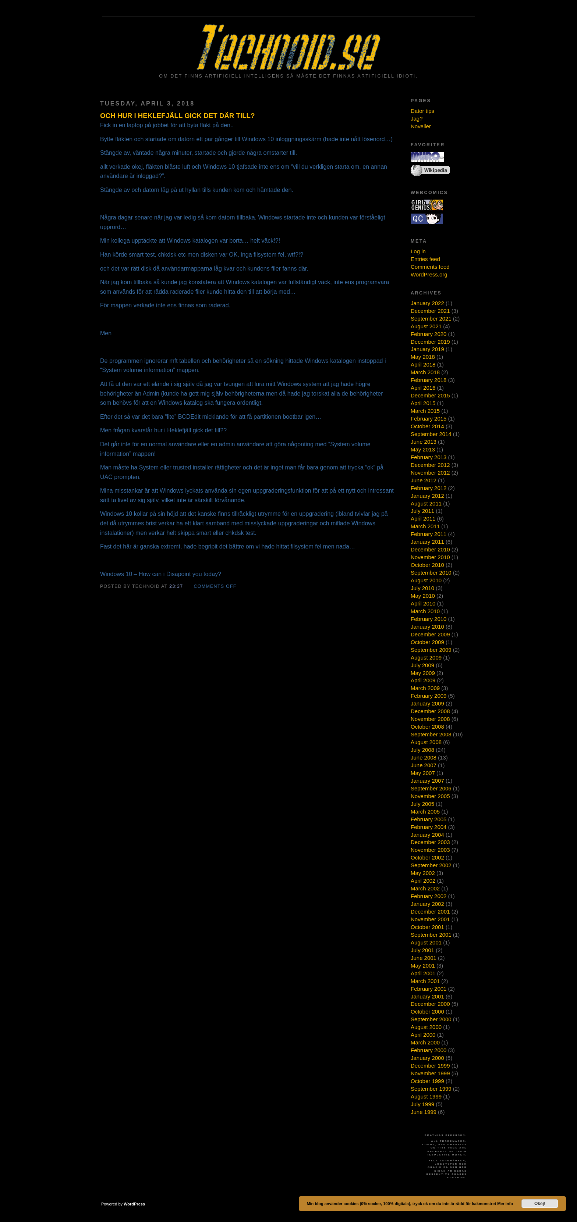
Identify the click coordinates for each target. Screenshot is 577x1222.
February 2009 (428, 696)
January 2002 (427, 904)
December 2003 (430, 842)
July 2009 (422, 665)
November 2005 (430, 796)
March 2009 (425, 688)
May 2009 (423, 673)
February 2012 (428, 488)
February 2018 (428, 380)
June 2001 (423, 958)
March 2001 (425, 981)
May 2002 (423, 873)
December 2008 (430, 711)
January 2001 (427, 996)
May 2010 (423, 596)
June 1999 (423, 1112)
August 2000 (426, 1027)
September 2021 (431, 318)
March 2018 (425, 372)
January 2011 (427, 542)
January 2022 (427, 303)
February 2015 (428, 418)
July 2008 (422, 750)
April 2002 (423, 881)
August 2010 (426, 580)
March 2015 (425, 411)
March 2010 (425, 611)
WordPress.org (429, 274)
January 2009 (427, 703)
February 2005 (428, 819)
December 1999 (430, 1065)
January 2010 (427, 626)
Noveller (421, 126)
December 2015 (430, 395)
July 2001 (422, 950)
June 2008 (423, 757)
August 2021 (426, 326)
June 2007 (423, 765)
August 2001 (426, 942)
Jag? (416, 118)
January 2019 (427, 349)
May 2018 (423, 357)
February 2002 (428, 896)
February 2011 (428, 534)
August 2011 (426, 503)
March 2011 (425, 526)
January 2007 (427, 781)
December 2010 (430, 549)
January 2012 (427, 496)
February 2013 (428, 457)
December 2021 (430, 311)
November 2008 (430, 719)
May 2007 (423, 773)
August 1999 (426, 1096)
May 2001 (423, 965)
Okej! (539, 1203)
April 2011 (423, 518)
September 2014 (431, 434)
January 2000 (427, 1058)
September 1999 (431, 1089)
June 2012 (423, 480)
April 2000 (423, 1035)
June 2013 (423, 442)
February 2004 (428, 827)
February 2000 (428, 1050)
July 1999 (422, 1104)
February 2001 (428, 989)
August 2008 (426, 742)
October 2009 (427, 642)
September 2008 (431, 734)
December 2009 (430, 634)
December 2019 (430, 342)
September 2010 (431, 572)
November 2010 (430, 557)
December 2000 (430, 1004)
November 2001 (430, 919)
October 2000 (427, 1011)
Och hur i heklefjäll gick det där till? (177, 115)
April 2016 (423, 388)
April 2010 (423, 603)
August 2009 (426, 657)
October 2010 (427, 565)
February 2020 (428, 334)
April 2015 (423, 403)
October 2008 (427, 726)
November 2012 (430, 472)
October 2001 (427, 927)
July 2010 (422, 588)
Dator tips (422, 111)
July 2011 (422, 511)
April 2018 (423, 364)
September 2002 (431, 865)
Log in (418, 251)
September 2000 (431, 1019)
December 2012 (430, 465)
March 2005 (425, 811)
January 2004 (427, 835)
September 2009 (431, 650)
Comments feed (430, 267)
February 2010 (428, 619)
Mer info (505, 1203)
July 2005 (422, 804)
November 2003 (430, 850)
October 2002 (427, 857)
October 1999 (427, 1081)
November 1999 (430, 1073)
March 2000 (425, 1042)
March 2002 (425, 888)
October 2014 (427, 426)
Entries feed (425, 259)
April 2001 (423, 973)
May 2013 (423, 449)
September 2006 (431, 788)
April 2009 (423, 680)
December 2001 (430, 911)
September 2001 (431, 935)
